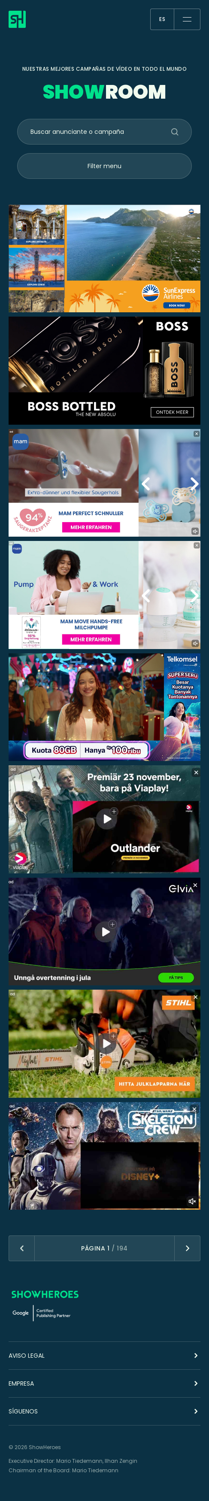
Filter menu (104, 166)
